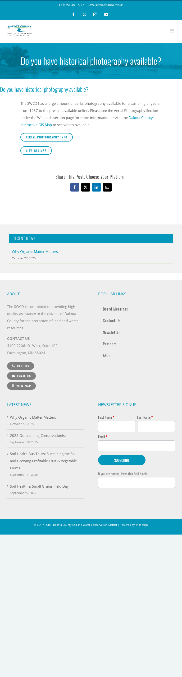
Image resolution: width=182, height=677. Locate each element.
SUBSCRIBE (121, 460)
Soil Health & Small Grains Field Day (39, 486)
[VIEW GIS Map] (36, 150)
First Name (106, 417)
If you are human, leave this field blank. (122, 473)
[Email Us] (21, 376)
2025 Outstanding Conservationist (38, 435)
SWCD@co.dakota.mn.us (105, 5)
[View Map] (21, 386)
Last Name (145, 417)
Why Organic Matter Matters (35, 251)
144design (142, 524)
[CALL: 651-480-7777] (20, 366)
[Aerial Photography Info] (46, 137)
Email (102, 436)
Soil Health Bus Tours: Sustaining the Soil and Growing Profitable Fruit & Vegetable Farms (43, 460)
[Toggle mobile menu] (172, 30)
